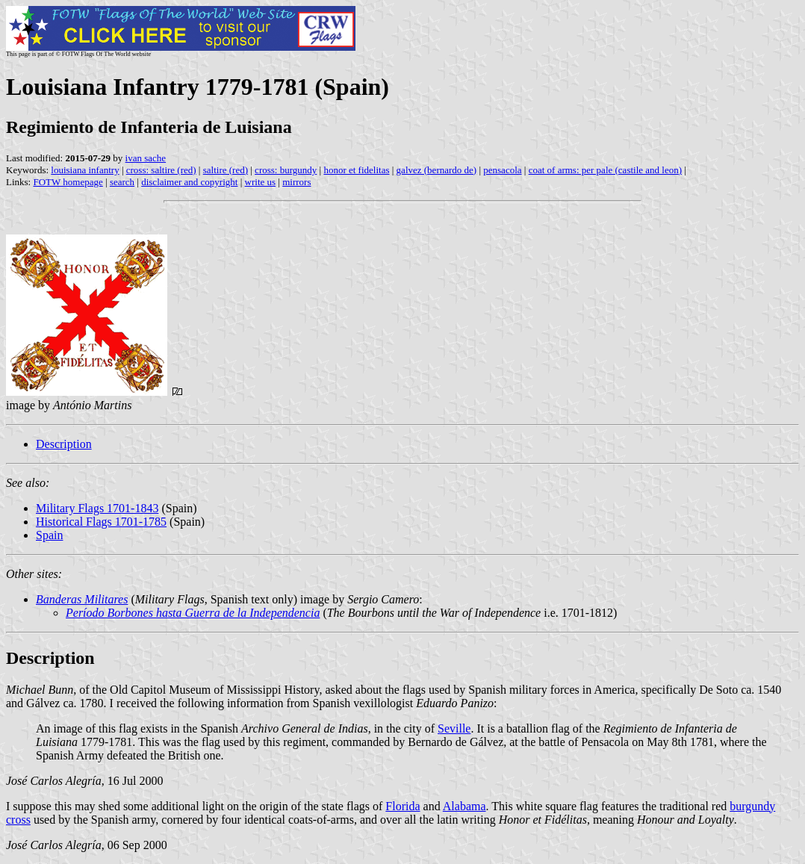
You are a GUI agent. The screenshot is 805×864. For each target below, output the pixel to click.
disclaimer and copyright (189, 181)
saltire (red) (225, 169)
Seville (454, 728)
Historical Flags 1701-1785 (101, 521)
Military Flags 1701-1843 (97, 508)
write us (260, 181)
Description (64, 444)
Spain (49, 535)
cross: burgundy (286, 169)
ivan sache (146, 158)
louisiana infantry (85, 169)
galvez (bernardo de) (437, 169)
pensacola (502, 169)
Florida (402, 806)
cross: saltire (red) (161, 169)
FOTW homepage (67, 181)
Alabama (464, 806)
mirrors (296, 181)
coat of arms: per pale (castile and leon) (605, 169)
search (122, 181)
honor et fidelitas (356, 169)
